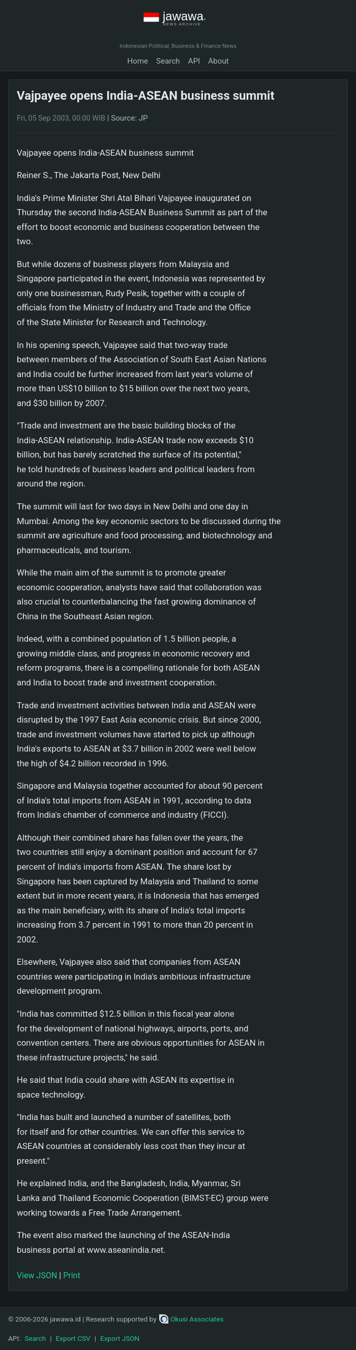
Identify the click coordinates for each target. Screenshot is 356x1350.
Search (168, 61)
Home (137, 61)
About (218, 61)
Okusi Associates (191, 1319)
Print (71, 1275)
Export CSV (73, 1338)
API (194, 61)
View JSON (37, 1275)
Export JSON (119, 1338)
